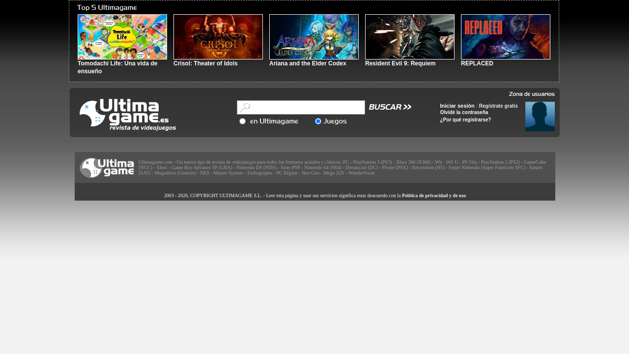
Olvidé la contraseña (464, 112)
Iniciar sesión (457, 106)
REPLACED (477, 63)
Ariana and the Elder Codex (307, 63)
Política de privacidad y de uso (434, 195)
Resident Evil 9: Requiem (400, 63)
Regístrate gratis (498, 106)
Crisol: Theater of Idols (205, 63)
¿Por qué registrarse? (465, 119)
